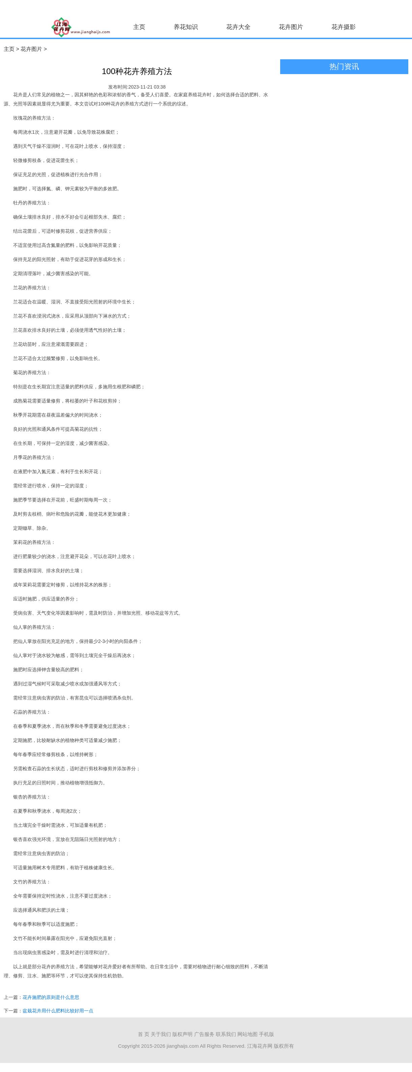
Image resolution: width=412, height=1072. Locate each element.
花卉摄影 (343, 27)
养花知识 (186, 27)
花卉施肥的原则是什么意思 (51, 997)
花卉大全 (238, 27)
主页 (139, 27)
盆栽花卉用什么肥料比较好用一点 (58, 1010)
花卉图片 (291, 27)
